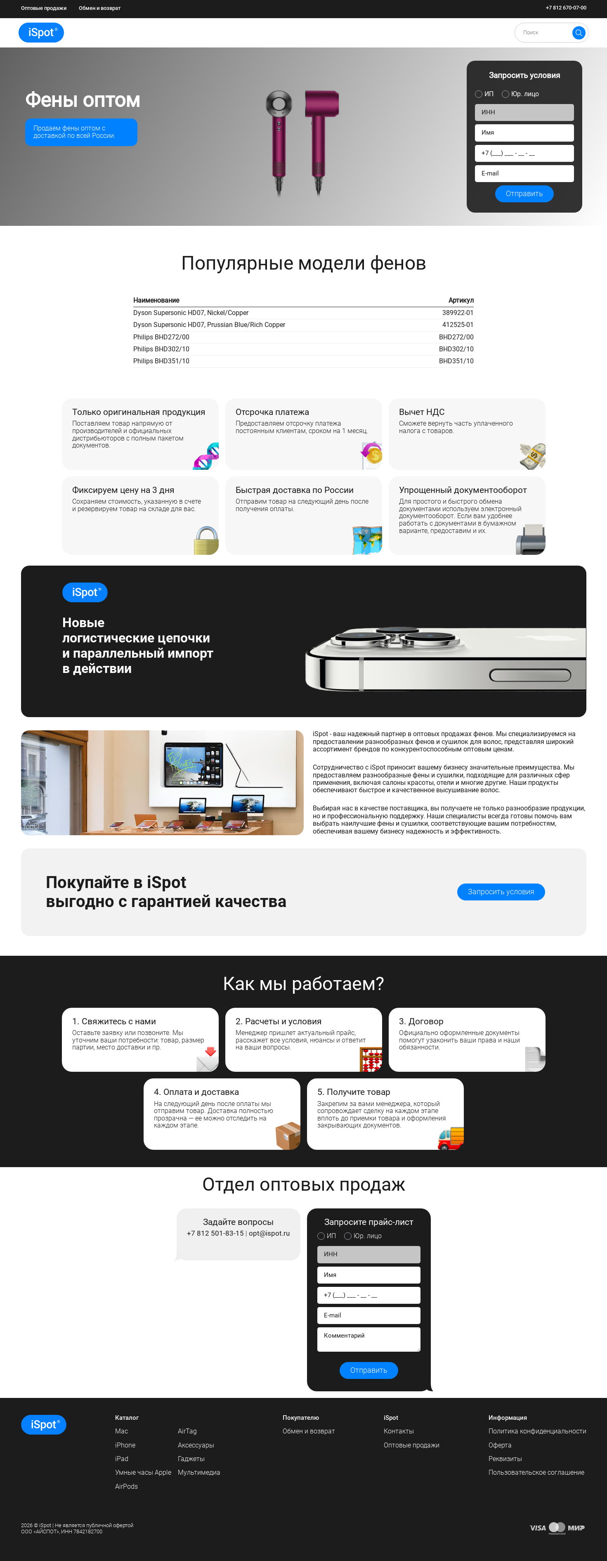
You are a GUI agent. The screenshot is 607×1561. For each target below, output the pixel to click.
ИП (489, 94)
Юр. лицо (525, 94)
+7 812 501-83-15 (215, 1233)
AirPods (126, 1486)
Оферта (500, 1445)
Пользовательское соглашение (536, 1472)
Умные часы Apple (143, 1472)
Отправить (524, 193)
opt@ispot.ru (269, 1233)
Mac (121, 1431)
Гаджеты (191, 1459)
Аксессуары (196, 1445)
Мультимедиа (199, 1472)
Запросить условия (501, 892)
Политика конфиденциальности (537, 1431)
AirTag (187, 1431)
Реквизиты (505, 1459)
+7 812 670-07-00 (566, 8)
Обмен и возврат (99, 8)
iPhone (125, 1445)
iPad (121, 1459)
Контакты (399, 1431)
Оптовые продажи (43, 8)
